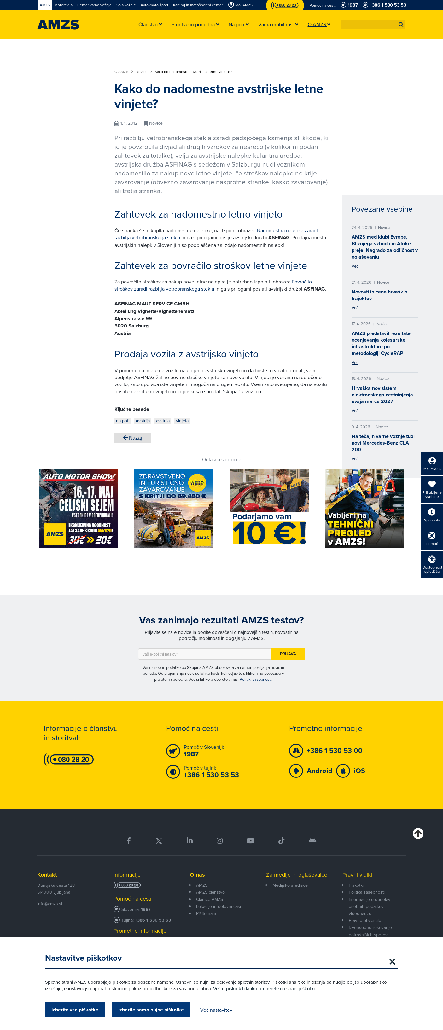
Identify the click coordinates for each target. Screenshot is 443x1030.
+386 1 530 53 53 (153, 920)
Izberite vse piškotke (74, 1009)
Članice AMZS (209, 899)
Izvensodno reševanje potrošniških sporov (370, 930)
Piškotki (356, 885)
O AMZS (123, 72)
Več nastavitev (216, 1009)
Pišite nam (206, 913)
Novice (144, 72)
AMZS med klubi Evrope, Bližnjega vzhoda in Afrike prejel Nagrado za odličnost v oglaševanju (385, 246)
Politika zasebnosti (367, 892)
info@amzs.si (49, 904)
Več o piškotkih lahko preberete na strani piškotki (264, 988)
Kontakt (47, 875)
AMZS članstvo (210, 892)
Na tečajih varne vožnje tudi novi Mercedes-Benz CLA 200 (383, 443)
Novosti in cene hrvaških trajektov (379, 295)
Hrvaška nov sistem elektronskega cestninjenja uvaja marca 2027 (382, 394)
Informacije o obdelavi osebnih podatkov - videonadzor (370, 906)
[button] (401, 24)
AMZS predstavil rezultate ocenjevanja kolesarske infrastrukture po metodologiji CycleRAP (381, 343)
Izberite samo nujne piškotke (151, 1009)
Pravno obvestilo (365, 920)
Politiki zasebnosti (255, 679)
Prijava (288, 654)
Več (355, 266)
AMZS (201, 885)
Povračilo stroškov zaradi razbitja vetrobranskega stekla (213, 285)
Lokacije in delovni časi (218, 906)
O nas (197, 875)
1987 (146, 909)
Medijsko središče (290, 885)
